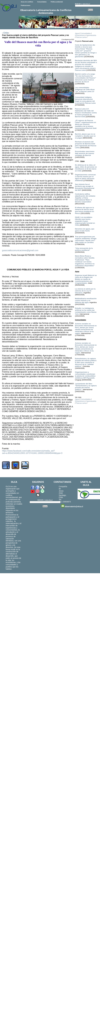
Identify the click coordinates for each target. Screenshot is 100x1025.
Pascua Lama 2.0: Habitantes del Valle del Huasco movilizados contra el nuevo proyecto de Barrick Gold (86, 113)
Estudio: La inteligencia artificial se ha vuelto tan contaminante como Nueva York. (85, 311)
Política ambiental (57, 2)
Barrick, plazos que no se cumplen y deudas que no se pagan (85, 136)
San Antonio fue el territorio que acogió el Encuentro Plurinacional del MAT (84, 187)
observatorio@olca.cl (72, 506)
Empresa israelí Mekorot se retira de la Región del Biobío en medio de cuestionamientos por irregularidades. (86, 279)
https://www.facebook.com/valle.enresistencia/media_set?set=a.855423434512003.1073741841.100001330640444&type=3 (32, 452)
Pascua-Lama (81, 37)
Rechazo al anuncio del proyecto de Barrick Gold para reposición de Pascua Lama (85, 145)
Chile (5, 33)
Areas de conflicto (27, 2)
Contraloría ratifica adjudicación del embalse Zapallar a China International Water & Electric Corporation (85, 198)
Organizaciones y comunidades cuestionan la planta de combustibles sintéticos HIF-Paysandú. (85, 375)
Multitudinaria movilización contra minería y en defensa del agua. (86, 300)
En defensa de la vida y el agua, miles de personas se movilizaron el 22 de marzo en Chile (86, 168)
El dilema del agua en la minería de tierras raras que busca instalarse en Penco (84, 210)
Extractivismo (80, 35)
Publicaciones (25, 5)
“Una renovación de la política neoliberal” (84, 249)
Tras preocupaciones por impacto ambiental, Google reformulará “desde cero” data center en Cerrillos (85, 239)
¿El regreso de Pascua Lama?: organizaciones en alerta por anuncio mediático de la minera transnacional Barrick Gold (85, 124)
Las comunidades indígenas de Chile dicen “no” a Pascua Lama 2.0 (85, 89)
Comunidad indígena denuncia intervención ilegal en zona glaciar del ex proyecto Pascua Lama (85, 100)
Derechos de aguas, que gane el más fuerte (84, 230)
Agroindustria (91, 35)
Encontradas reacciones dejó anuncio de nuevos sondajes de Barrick (84, 153)
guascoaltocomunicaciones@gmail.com (20, 250)
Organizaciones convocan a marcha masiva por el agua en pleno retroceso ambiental (85, 177)
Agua (77, 33)
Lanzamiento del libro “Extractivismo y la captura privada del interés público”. (86, 386)
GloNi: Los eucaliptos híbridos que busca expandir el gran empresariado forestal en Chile (85, 221)
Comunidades (42, 2)
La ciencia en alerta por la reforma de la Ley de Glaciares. (85, 291)
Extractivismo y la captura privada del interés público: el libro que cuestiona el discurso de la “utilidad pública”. (86, 362)
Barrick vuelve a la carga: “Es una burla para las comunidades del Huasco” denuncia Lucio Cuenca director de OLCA (85, 78)
